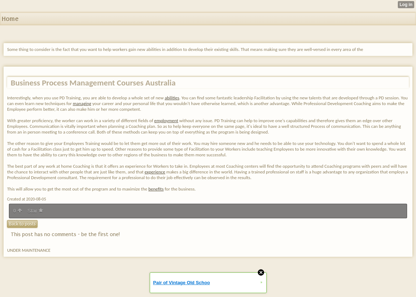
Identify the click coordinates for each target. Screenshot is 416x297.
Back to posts (22, 224)
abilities (172, 97)
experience (155, 171)
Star (35, 211)
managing (82, 103)
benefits (156, 189)
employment (166, 120)
